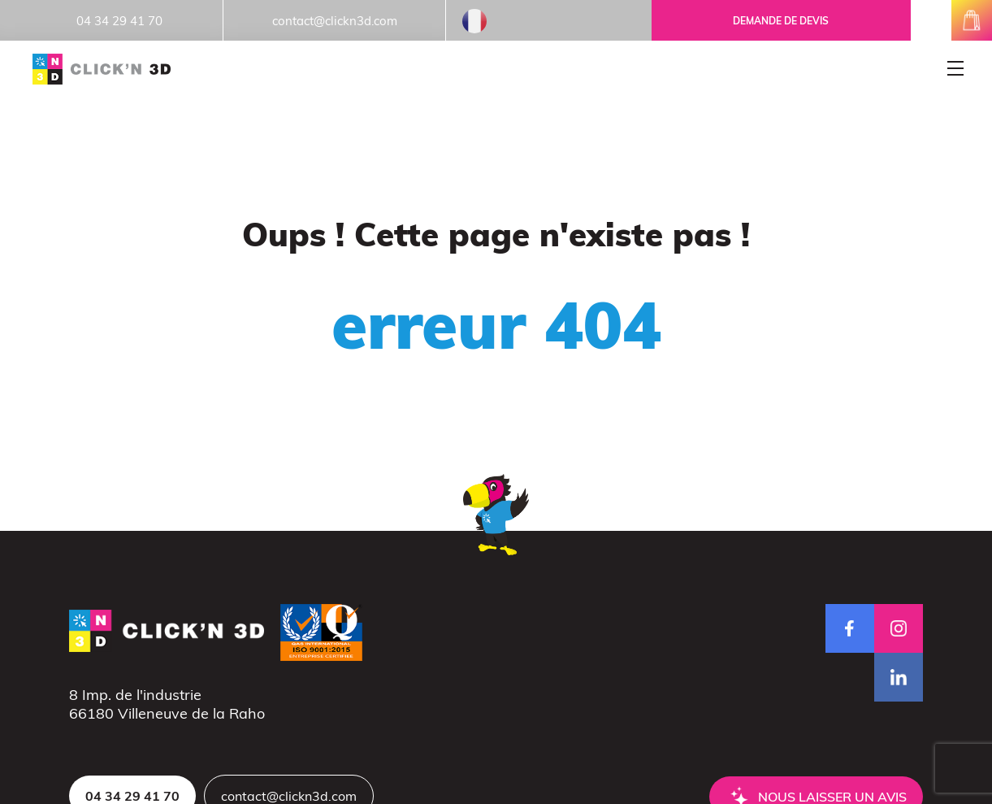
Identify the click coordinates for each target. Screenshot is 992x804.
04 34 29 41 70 (119, 20)
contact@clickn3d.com (334, 20)
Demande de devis (781, 21)
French (474, 21)
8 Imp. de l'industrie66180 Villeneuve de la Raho (167, 704)
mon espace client (931, 20)
